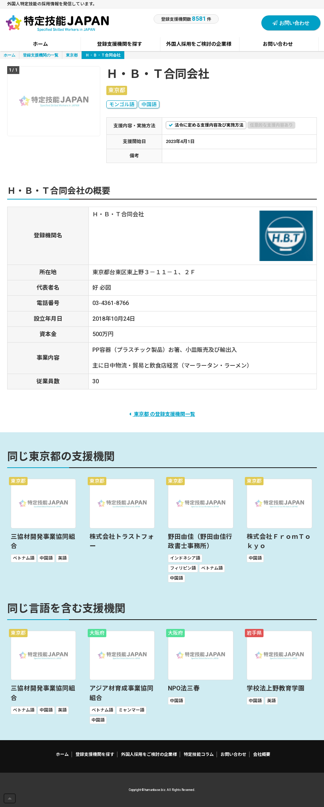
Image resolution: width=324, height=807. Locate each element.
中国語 (148, 104)
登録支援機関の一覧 (40, 55)
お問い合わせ (290, 22)
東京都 (72, 55)
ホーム (9, 55)
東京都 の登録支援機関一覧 (162, 414)
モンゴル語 (121, 104)
